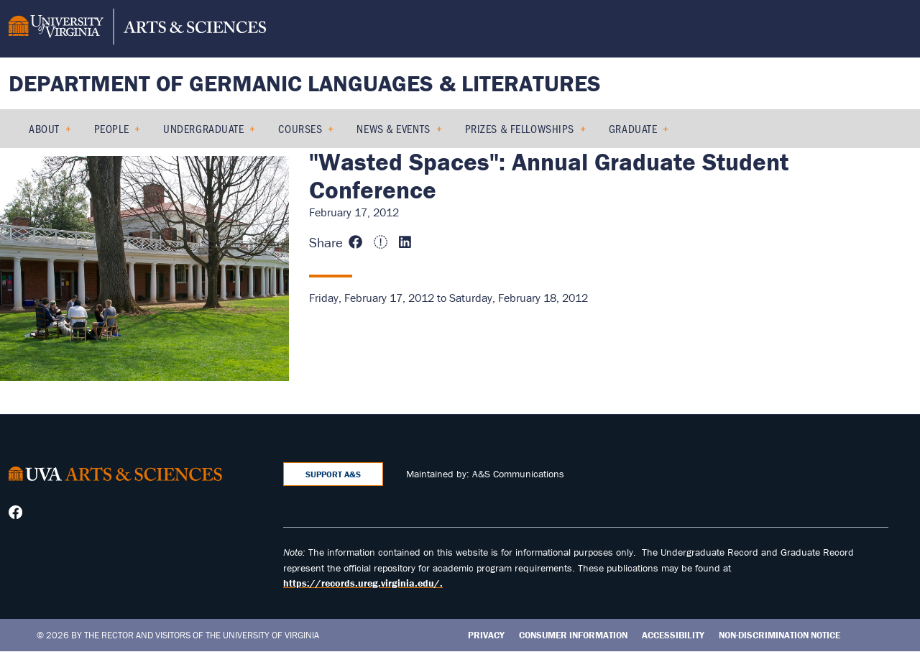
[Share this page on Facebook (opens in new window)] (357, 242)
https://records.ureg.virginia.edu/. (363, 583)
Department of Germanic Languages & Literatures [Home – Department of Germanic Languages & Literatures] (305, 83)
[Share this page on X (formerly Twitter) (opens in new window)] (382, 242)
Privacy (486, 635)
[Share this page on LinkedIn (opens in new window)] (407, 242)
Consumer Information (573, 635)
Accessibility (673, 635)
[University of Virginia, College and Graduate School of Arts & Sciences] (137, 29)
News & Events (393, 128)
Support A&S (333, 474)
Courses (300, 128)
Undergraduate (203, 128)
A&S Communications (518, 473)
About (44, 128)
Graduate (633, 128)
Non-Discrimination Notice (779, 635)
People (111, 128)
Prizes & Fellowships (519, 128)
